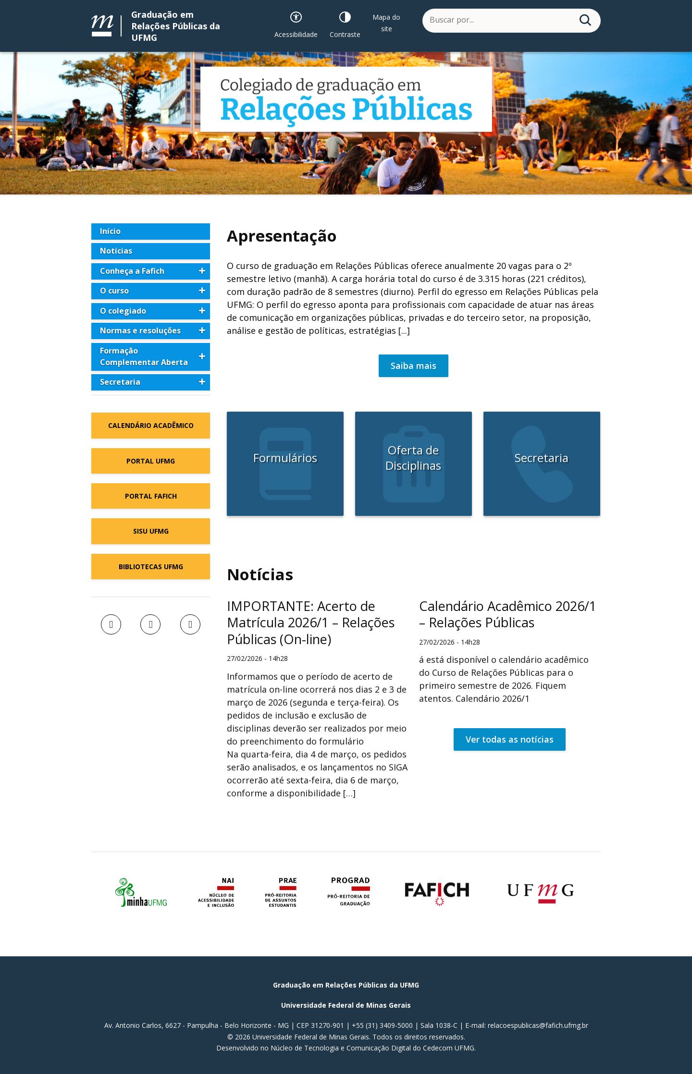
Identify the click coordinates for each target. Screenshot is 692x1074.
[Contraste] (345, 23)
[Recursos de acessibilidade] (296, 23)
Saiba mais (413, 365)
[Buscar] (585, 20)
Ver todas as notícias (510, 739)
